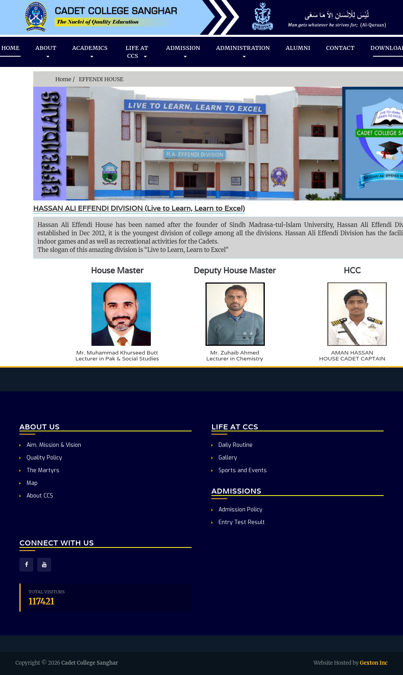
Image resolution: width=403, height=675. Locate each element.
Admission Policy (236, 509)
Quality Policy (40, 457)
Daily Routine (232, 445)
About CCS (36, 496)
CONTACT (340, 47)
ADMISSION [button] (183, 51)
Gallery (224, 457)
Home (63, 79)
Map (28, 483)
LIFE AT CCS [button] (136, 51)
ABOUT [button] (46, 51)
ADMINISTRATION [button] (243, 51)
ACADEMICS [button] (90, 51)
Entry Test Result (238, 522)
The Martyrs (39, 470)
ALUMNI (298, 47)
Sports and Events (239, 470)
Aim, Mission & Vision (50, 445)
